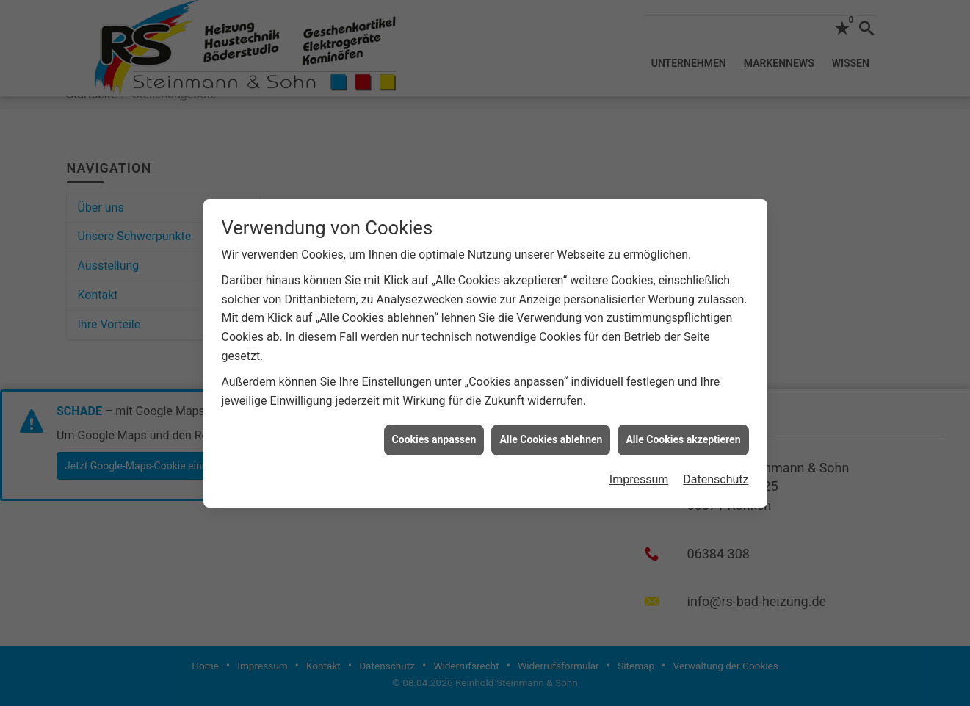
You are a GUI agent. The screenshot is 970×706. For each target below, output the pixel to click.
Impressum (639, 477)
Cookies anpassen (434, 437)
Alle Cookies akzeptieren (683, 437)
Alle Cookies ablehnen (550, 437)
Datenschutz (715, 477)
